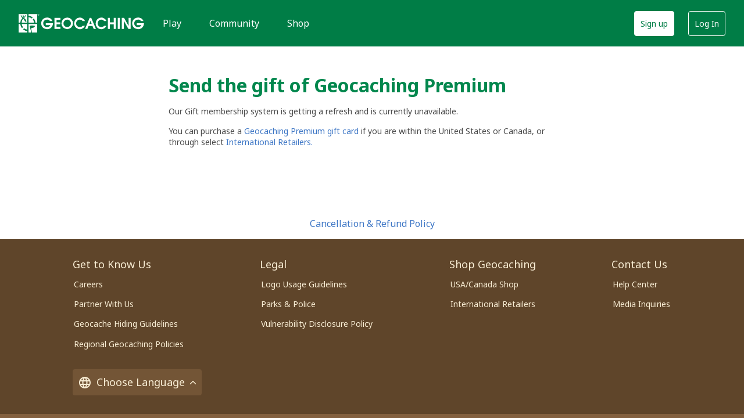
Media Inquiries (641, 303)
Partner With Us (104, 303)
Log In (707, 23)
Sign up (654, 23)
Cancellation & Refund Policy (372, 223)
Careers (88, 284)
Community (234, 23)
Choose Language (137, 382)
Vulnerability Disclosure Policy (317, 323)
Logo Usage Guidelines (304, 284)
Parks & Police (288, 303)
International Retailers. (269, 141)
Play (172, 23)
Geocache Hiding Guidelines (126, 323)
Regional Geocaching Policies (129, 343)
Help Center (635, 284)
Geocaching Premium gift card (302, 130)
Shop (298, 23)
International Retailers (492, 303)
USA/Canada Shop (484, 284)
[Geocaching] (81, 23)
